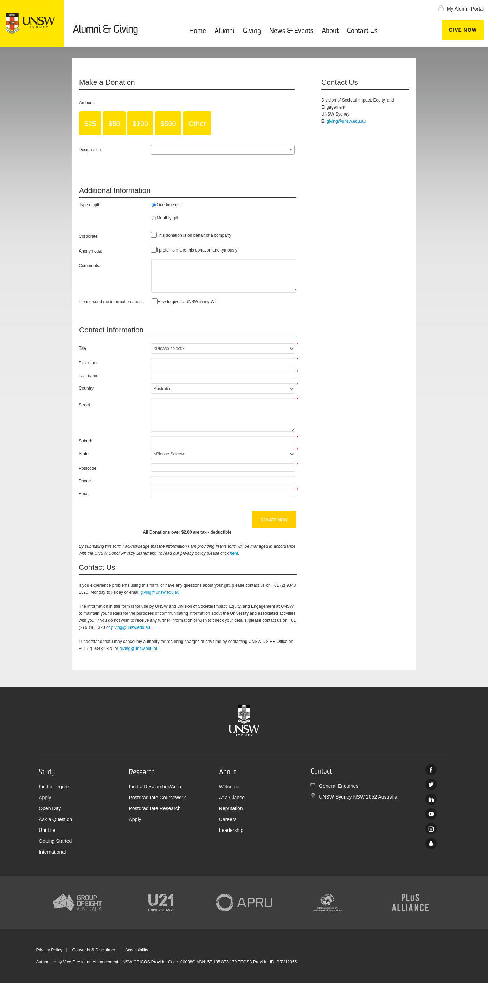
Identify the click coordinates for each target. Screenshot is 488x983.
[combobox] (223, 150)
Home (197, 31)
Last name (88, 375)
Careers (228, 819)
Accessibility (136, 950)
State (84, 453)
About (330, 31)
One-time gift (169, 204)
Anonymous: (90, 251)
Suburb (85, 440)
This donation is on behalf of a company (194, 235)
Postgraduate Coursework (157, 797)
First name (89, 362)
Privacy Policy (49, 950)
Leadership (231, 830)
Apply (45, 797)
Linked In (431, 799)
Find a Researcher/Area (155, 786)
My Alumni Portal (465, 9)
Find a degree (54, 786)
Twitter (431, 784)
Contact (321, 771)
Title (82, 348)
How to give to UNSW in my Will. (188, 301)
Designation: (90, 149)
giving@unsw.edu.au (159, 592)
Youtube (431, 814)
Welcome (229, 786)
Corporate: (89, 236)
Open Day (50, 808)
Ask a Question (55, 819)
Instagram (431, 828)
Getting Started (55, 841)
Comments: (89, 265)
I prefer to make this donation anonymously (197, 250)
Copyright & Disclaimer (93, 950)
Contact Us (362, 31)
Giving (252, 31)
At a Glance (232, 797)
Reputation (231, 808)
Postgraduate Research (154, 808)
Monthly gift (167, 217)
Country (86, 388)
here (234, 553)
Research (142, 772)
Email (84, 493)
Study (47, 772)
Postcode (87, 468)
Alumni (224, 31)
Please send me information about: (111, 301)
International (52, 852)
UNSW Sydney (431, 843)
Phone (85, 481)
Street (84, 405)
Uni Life (47, 830)
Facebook (431, 769)
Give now (463, 30)
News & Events (291, 31)
